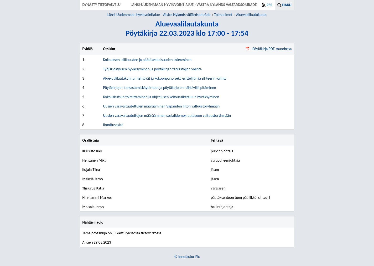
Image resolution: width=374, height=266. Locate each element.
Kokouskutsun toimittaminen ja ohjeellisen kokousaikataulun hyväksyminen (161, 97)
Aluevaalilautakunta (251, 14)
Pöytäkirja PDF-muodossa (269, 48)
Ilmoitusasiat (113, 125)
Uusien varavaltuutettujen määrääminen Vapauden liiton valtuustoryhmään (161, 106)
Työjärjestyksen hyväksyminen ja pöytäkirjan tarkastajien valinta (152, 69)
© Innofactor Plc (187, 256)
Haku (286, 5)
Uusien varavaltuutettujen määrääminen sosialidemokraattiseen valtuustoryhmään (167, 115)
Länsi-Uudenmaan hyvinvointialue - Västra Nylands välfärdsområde (158, 14)
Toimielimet (223, 14)
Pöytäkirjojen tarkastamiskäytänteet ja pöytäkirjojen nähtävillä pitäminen (159, 87)
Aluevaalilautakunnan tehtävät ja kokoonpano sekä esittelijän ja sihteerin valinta (165, 78)
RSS (269, 5)
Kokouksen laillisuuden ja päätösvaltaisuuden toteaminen (147, 59)
